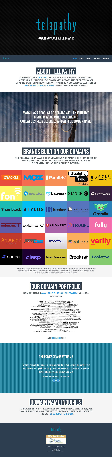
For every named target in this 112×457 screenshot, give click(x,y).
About (82, 58)
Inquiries (106, 58)
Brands (89, 58)
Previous (54, 380)
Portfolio (97, 58)
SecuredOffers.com (61, 413)
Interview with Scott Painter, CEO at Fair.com (56, 376)
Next (58, 380)
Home (75, 58)
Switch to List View (56, 296)
